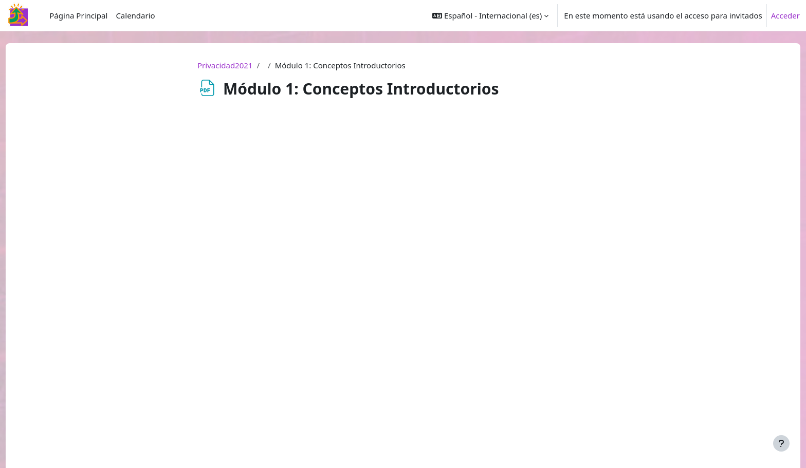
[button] (490, 15)
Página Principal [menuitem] (78, 15)
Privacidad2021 (224, 65)
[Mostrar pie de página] (781, 443)
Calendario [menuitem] (135, 15)
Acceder (785, 15)
